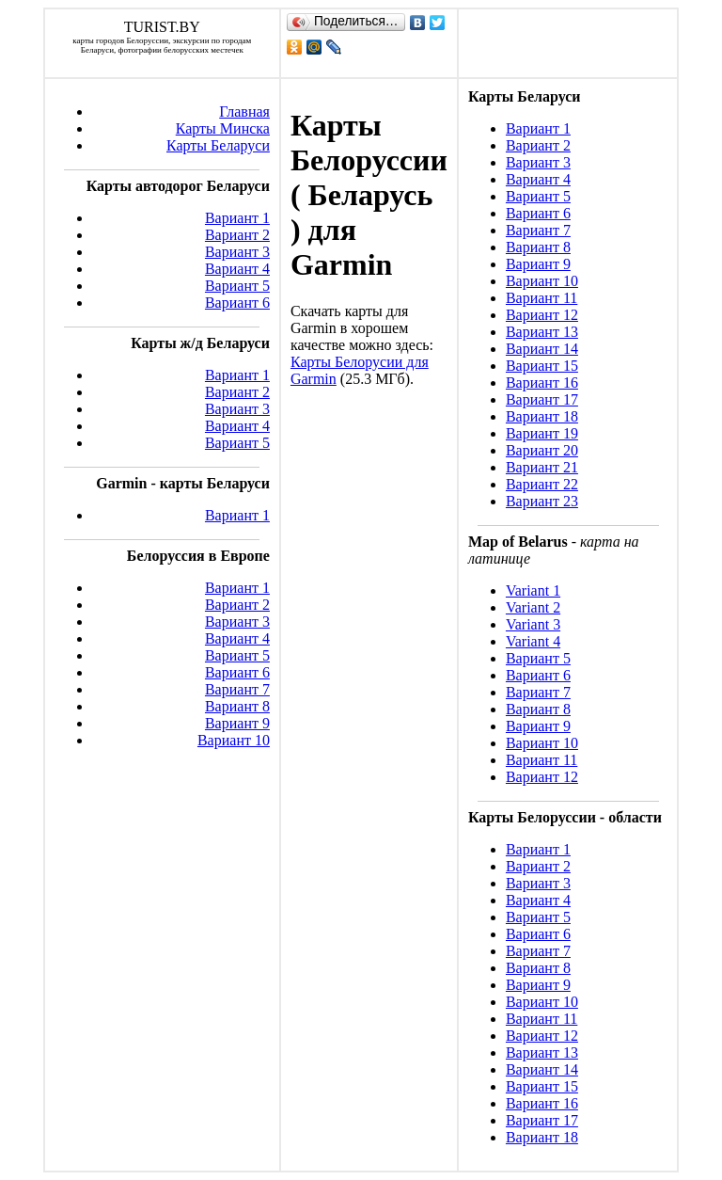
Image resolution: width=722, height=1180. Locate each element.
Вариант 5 (237, 286)
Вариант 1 (237, 218)
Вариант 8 (237, 706)
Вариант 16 (542, 383)
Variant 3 (533, 624)
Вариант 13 (542, 332)
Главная (244, 112)
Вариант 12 (542, 315)
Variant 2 (533, 607)
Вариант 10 (233, 740)
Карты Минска (223, 128)
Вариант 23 (542, 501)
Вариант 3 (237, 252)
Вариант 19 (542, 433)
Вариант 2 (237, 235)
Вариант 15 (542, 366)
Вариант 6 (237, 303)
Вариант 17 (542, 399)
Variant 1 (533, 590)
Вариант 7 (237, 689)
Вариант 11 (541, 298)
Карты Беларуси (218, 145)
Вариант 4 (237, 269)
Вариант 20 (542, 450)
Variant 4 (533, 641)
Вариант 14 (542, 349)
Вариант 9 (237, 723)
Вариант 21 (542, 467)
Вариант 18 (542, 416)
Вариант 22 (542, 484)
